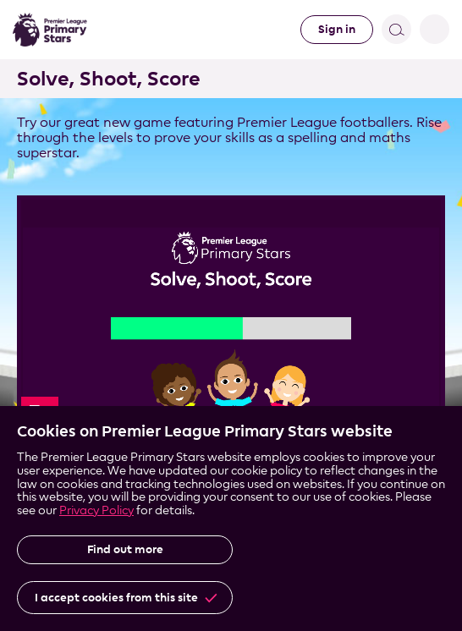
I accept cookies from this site (116, 597)
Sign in (336, 29)
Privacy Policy (96, 509)
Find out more (125, 549)
